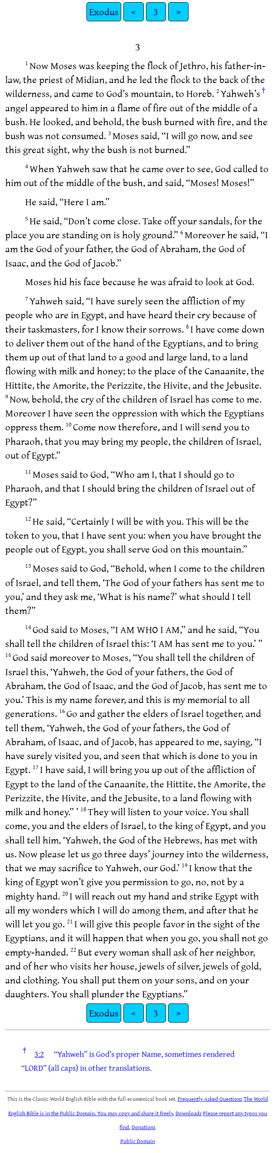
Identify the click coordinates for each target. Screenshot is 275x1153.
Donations (144, 1127)
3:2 (39, 1054)
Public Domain (137, 1140)
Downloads (189, 1113)
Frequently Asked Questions (210, 1098)
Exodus (104, 11)
